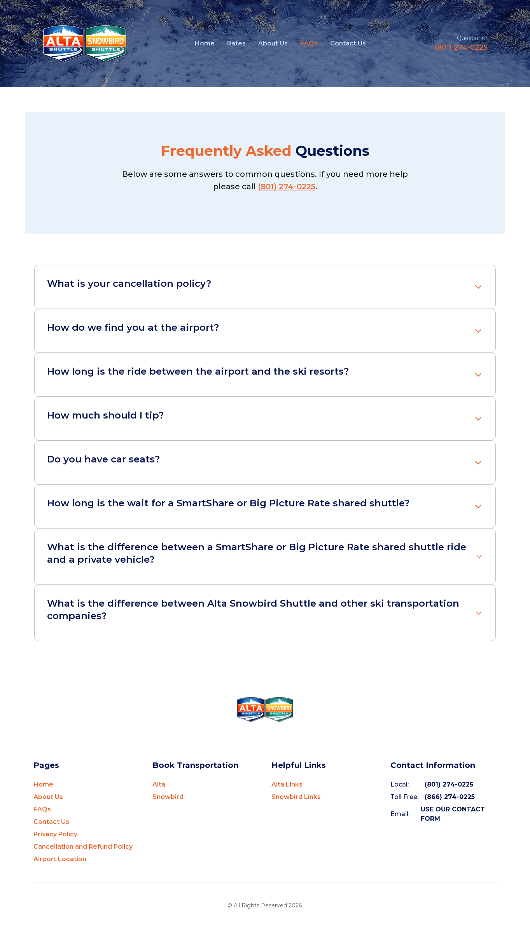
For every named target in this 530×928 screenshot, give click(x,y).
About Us (273, 43)
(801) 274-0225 (461, 47)
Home (205, 43)
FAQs (309, 43)
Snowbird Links (296, 797)
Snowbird (168, 797)
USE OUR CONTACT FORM (453, 814)
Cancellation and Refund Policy (83, 846)
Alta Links (287, 784)
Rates (236, 43)
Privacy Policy (55, 834)
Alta (158, 784)
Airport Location (59, 859)
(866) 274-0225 (450, 797)
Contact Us (348, 43)
